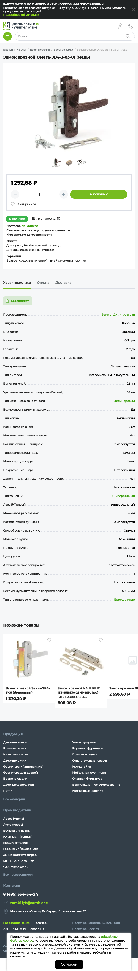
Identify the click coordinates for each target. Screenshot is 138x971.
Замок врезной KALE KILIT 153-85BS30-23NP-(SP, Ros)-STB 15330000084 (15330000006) (78, 692)
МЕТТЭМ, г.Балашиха (18, 861)
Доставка (63, 283)
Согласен (69, 964)
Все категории (14, 799)
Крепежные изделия (87, 790)
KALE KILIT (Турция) (17, 836)
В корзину (99, 194)
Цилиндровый (124, 401)
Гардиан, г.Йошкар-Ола (20, 848)
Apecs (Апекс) (13, 818)
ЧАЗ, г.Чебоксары (15, 867)
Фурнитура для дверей (20, 772)
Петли (7, 790)
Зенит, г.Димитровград (118, 314)
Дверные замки (15, 742)
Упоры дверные (84, 742)
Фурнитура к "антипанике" (23, 766)
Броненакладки (15, 778)
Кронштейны (81, 766)
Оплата (43, 283)
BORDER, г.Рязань (16, 830)
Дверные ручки (14, 760)
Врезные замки (14, 748)
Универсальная (123, 496)
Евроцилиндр (124, 599)
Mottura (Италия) (15, 842)
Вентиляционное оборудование (96, 784)
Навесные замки (15, 754)
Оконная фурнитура (87, 778)
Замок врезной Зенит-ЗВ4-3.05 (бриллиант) (28, 690)
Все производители (18, 874)
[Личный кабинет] (120, 25)
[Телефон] (130, 25)
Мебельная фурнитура (89, 772)
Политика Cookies (85, 929)
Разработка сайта (16, 923)
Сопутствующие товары (89, 760)
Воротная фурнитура (87, 748)
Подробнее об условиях (21, 14)
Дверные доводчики (18, 784)
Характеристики (17, 283)
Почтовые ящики (84, 754)
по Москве (30, 226)
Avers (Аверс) (13, 824)
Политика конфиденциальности (96, 923)
